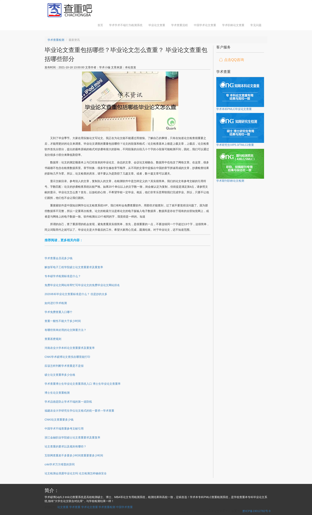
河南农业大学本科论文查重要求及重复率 (70, 347)
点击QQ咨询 (234, 60)
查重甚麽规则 (53, 338)
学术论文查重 (89, 507)
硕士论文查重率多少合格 (60, 374)
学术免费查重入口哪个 (58, 312)
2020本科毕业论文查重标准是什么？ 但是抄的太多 (76, 294)
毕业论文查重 (156, 25)
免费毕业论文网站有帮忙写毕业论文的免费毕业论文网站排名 (82, 285)
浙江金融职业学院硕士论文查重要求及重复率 (72, 437)
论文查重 (62, 507)
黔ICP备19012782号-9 (256, 511)
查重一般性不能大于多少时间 (63, 321)
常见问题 (255, 25)
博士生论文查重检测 (57, 392)
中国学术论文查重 (205, 25)
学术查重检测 (56, 39)
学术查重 (74, 507)
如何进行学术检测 (56, 303)
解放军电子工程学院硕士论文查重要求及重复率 (74, 267)
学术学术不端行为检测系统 (125, 25)
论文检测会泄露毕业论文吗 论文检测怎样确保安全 (76, 473)
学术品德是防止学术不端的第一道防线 (68, 401)
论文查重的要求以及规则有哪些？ (65, 446)
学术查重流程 (179, 25)
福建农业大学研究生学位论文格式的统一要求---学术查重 (79, 410)
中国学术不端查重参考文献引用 (64, 428)
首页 (100, 25)
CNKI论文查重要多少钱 (59, 419)
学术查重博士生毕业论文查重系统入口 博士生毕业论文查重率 (83, 383)
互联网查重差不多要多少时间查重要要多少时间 (74, 455)
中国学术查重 (124, 507)
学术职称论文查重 (233, 25)
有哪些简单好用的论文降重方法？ (65, 330)
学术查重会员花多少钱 (58, 258)
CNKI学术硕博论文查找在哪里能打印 (67, 356)
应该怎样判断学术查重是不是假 (64, 365)
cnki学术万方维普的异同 (60, 464)
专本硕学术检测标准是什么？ (63, 276)
